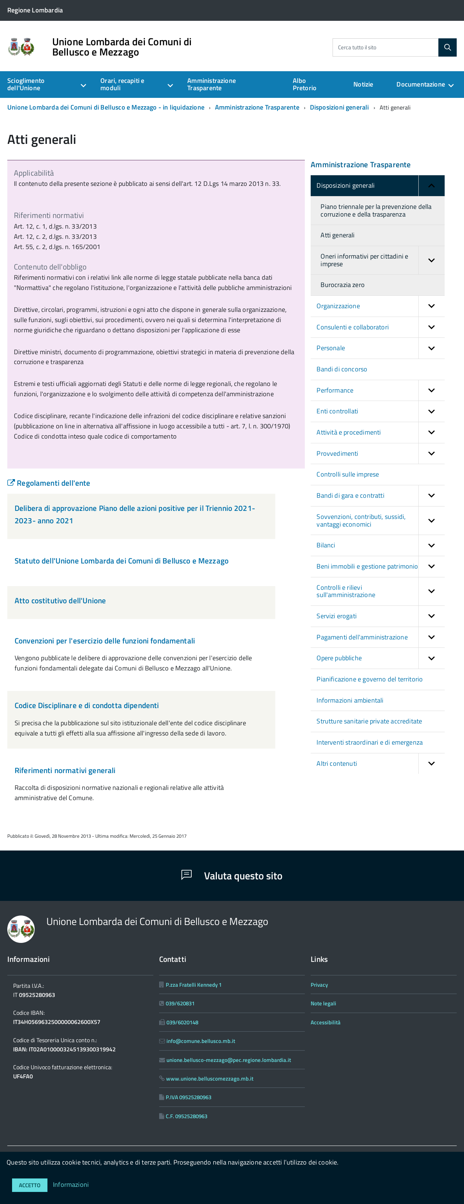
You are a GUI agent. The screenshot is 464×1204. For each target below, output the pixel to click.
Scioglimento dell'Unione (26, 84)
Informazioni (71, 1184)
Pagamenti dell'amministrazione (380, 637)
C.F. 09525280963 (186, 1116)
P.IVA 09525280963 (188, 1097)
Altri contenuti (380, 763)
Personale (380, 348)
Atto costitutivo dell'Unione (60, 600)
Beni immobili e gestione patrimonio (380, 566)
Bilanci (380, 545)
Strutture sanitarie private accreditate (369, 721)
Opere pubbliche (380, 658)
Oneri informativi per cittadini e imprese (382, 260)
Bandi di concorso (342, 369)
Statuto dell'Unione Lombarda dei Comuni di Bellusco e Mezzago (122, 560)
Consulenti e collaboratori (380, 327)
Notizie (363, 84)
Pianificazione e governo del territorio (370, 679)
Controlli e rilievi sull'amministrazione (380, 591)
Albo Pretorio (305, 84)
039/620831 (180, 1003)
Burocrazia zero (343, 285)
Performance (380, 390)
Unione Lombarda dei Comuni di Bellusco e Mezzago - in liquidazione (105, 107)
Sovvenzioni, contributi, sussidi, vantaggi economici (380, 521)
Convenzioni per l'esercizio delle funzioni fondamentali (105, 640)
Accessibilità (326, 1022)
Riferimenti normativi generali (65, 770)
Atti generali (337, 235)
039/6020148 (182, 1022)
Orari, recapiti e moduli (122, 84)
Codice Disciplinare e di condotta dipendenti (87, 705)
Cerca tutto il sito (357, 47)
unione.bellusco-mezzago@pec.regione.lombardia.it (228, 1060)
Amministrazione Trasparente (211, 84)
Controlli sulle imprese (348, 474)
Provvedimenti (380, 453)
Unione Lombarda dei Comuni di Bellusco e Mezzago (122, 47)
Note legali (323, 1003)
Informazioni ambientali (350, 700)
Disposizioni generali (339, 107)
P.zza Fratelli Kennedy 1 (194, 985)
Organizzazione (380, 306)
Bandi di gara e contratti (380, 495)
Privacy (319, 985)
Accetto (30, 1185)
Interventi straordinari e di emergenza (370, 742)
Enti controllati (380, 411)
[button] (431, 185)
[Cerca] (447, 47)
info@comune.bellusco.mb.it (200, 1041)
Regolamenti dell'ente (48, 483)
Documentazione (420, 84)
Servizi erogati (380, 616)
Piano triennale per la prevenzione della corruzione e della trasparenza (376, 210)
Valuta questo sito (232, 875)
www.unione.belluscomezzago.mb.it (209, 1078)
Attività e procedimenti (380, 432)
